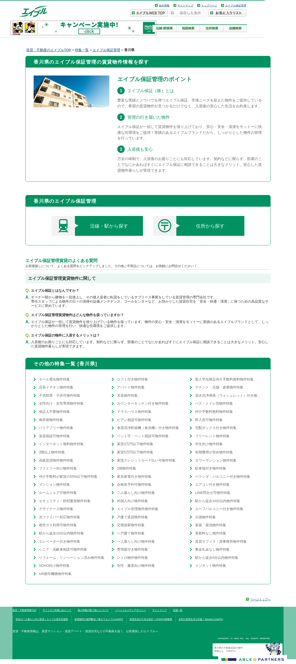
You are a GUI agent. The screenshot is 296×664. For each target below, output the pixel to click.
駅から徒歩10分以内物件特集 (217, 501)
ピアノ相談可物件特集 (134, 420)
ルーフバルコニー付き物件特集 (219, 509)
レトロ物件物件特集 (132, 558)
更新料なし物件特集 (210, 533)
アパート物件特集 (131, 387)
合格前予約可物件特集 (134, 484)
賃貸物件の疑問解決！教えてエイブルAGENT (98, 619)
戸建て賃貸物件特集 (132, 517)
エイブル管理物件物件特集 (137, 509)
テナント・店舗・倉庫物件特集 (219, 387)
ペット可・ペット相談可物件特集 (143, 436)
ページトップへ (260, 599)
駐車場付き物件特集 (210, 468)
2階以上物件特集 (52, 452)
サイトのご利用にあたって (57, 610)
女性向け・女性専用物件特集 (61, 403)
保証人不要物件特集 (54, 412)
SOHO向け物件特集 (54, 566)
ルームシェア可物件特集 (58, 493)
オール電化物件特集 (54, 379)
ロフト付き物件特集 (132, 379)
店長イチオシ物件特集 (56, 387)
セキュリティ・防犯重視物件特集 (65, 501)
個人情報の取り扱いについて (93, 610)
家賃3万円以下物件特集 (135, 444)
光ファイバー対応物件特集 (59, 517)
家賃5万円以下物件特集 (135, 452)
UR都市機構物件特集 (55, 574)
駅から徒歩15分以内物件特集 (61, 533)
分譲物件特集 (205, 517)
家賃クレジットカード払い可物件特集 (146, 460)
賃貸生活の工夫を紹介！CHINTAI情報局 (150, 619)
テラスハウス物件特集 (134, 412)
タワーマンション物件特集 (215, 460)
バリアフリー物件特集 (56, 428)
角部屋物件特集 (51, 420)
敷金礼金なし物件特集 (212, 549)
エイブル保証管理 (235, 5)
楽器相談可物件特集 (54, 436)
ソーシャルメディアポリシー (130, 610)
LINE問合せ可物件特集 (212, 493)
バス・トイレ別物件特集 (214, 403)
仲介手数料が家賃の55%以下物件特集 (68, 477)
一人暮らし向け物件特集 (136, 541)
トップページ (209, 5)
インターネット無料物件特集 (61, 444)
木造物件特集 (127, 395)
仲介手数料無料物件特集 (214, 412)
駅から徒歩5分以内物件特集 (216, 558)
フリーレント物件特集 (212, 436)
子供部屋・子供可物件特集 (59, 395)
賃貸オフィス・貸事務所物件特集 (221, 541)
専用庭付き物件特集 (132, 549)
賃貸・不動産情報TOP (24, 610)
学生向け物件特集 (209, 444)
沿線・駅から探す (90, 226)
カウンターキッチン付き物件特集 (143, 403)
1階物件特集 (126, 468)
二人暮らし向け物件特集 (136, 493)
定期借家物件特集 (131, 525)
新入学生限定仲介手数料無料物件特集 (224, 379)
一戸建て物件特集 (131, 533)
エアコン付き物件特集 (212, 484)
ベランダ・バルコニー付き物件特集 (222, 477)
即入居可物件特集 (209, 420)
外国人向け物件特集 (132, 501)
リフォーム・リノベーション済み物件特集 (71, 558)
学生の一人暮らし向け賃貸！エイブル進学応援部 (42, 619)
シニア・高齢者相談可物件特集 (63, 549)
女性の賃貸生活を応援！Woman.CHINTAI (200, 619)
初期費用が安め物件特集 (214, 452)
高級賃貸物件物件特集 (56, 460)
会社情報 (164, 5)
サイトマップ (185, 5)
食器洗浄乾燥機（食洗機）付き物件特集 (148, 428)
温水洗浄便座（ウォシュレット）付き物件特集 (229, 395)
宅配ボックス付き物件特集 (215, 428)
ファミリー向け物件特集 (58, 468)
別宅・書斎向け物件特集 (136, 566)
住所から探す (189, 226)
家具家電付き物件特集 (134, 477)
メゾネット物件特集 (210, 566)
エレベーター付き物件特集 (59, 541)
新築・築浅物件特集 (210, 525)
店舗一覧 (177, 610)
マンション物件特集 (54, 484)
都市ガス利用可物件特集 (58, 525)
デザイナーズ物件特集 (56, 509)
